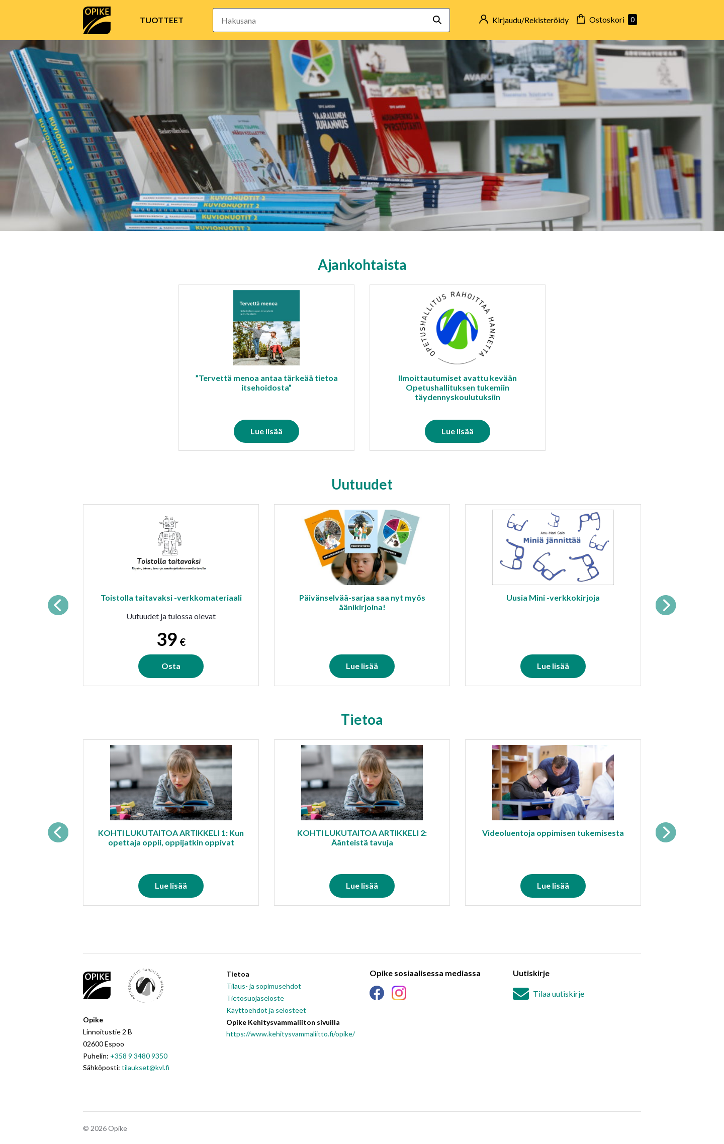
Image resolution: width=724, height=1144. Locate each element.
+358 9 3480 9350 (138, 1056)
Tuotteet (162, 20)
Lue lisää (266, 431)
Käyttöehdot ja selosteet (266, 1010)
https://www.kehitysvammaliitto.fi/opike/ (290, 1033)
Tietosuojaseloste (255, 998)
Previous (58, 605)
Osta (170, 666)
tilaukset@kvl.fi (145, 1067)
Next (665, 605)
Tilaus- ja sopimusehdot (263, 986)
